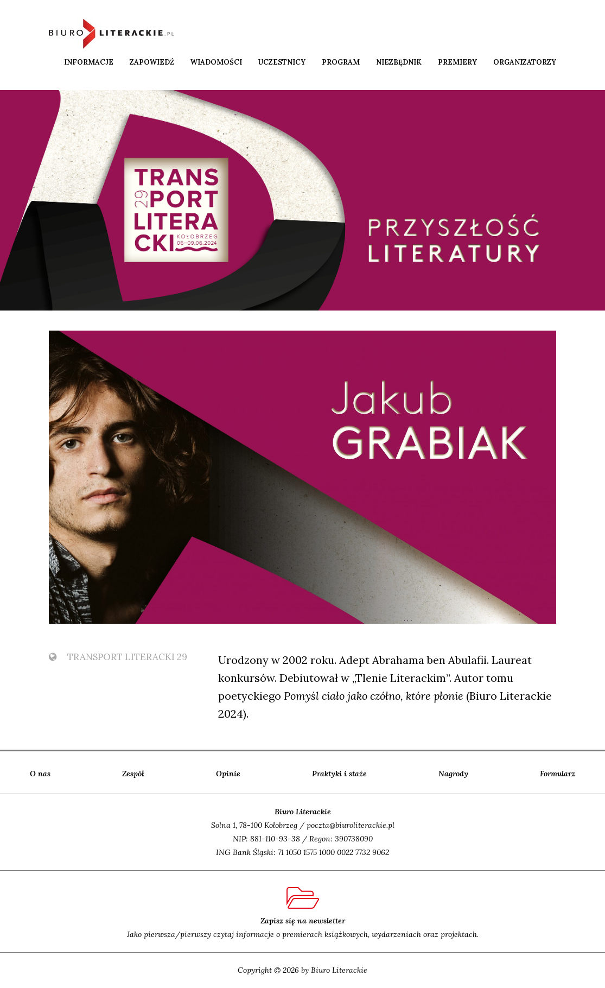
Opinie (228, 773)
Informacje (88, 62)
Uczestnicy (281, 62)
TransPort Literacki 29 (118, 657)
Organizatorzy (524, 62)
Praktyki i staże (339, 773)
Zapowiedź (152, 62)
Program (341, 62)
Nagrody (453, 773)
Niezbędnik (399, 62)
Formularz (557, 773)
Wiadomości (216, 62)
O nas (40, 773)
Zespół (133, 773)
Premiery (457, 62)
